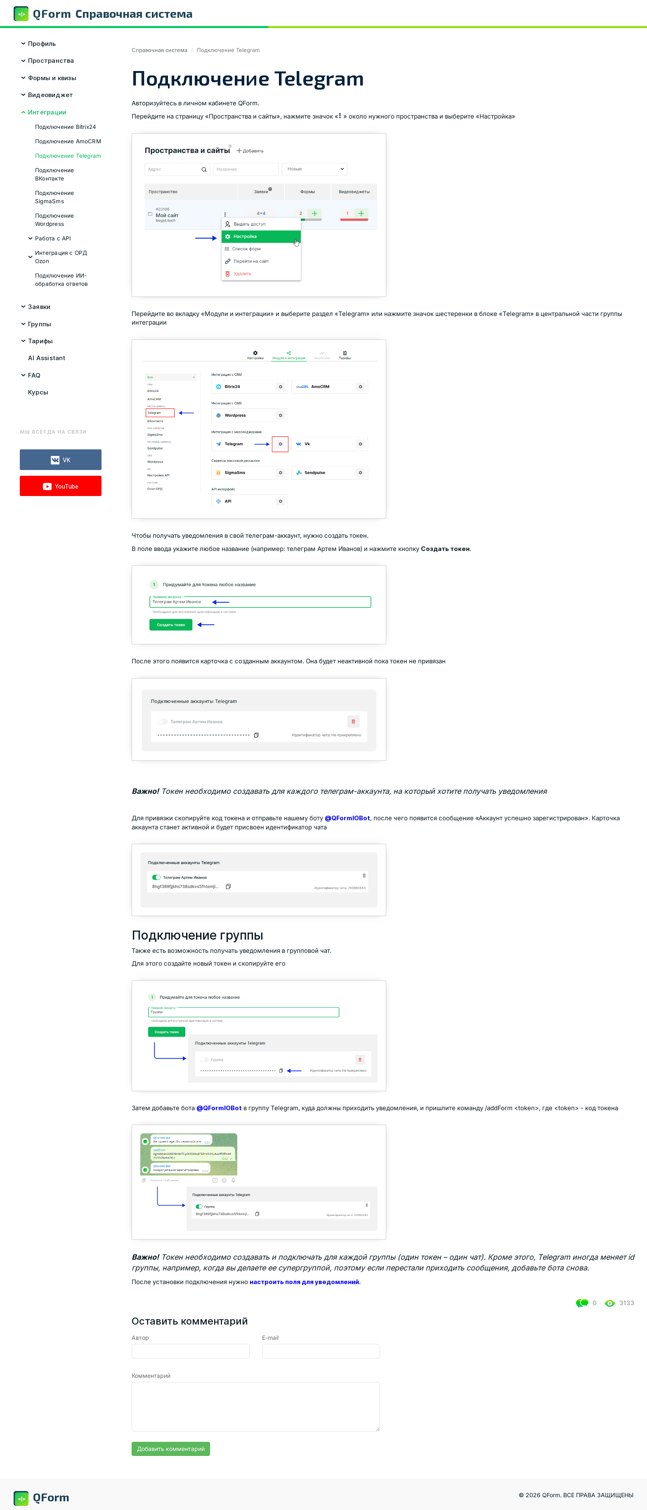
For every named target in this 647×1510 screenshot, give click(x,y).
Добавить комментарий (171, 1448)
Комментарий (151, 1375)
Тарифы (40, 341)
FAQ (34, 375)
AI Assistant (47, 358)
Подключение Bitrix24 (65, 126)
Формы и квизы (52, 78)
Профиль (42, 43)
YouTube (61, 486)
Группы (39, 324)
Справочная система (159, 50)
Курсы (38, 392)
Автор (140, 1337)
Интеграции (47, 112)
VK (61, 460)
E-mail (270, 1337)
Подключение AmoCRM (68, 141)
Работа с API (53, 238)
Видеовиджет (50, 95)
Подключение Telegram (68, 155)
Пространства (51, 60)
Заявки (39, 307)
